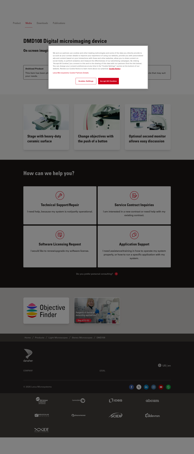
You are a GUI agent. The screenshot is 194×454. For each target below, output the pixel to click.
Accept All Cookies (108, 81)
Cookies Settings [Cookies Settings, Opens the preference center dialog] (86, 81)
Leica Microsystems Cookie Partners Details (71, 73)
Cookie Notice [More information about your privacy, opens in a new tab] (114, 68)
